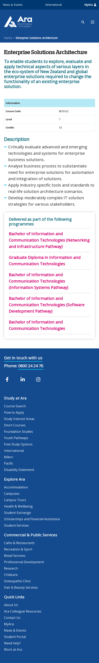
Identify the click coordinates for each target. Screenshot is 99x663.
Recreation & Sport (18, 549)
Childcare (11, 575)
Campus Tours (15, 500)
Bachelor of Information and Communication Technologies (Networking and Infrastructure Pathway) (49, 240)
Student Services (16, 525)
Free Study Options (18, 444)
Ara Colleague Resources (22, 611)
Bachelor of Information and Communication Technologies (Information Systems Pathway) (38, 281)
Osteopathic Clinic (17, 581)
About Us (11, 605)
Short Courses (15, 425)
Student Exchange (17, 512)
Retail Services (14, 555)
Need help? (12, 643)
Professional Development (24, 562)
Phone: (10, 365)
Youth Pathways (16, 438)
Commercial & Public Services (30, 535)
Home (8, 38)
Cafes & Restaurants (19, 543)
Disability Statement (19, 470)
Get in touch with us (23, 358)
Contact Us (12, 617)
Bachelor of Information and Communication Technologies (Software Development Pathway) (46, 305)
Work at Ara (13, 649)
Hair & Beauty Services (21, 587)
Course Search (15, 406)
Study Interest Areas (19, 419)
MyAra (90, 5)
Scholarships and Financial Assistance (32, 519)
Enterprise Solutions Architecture (37, 38)
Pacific (8, 463)
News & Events (13, 5)
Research (11, 568)
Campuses (12, 493)
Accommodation (16, 487)
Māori (8, 457)
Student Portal (15, 637)
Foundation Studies (18, 431)
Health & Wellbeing (18, 506)
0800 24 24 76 (30, 365)
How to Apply (14, 412)
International (53, 5)
